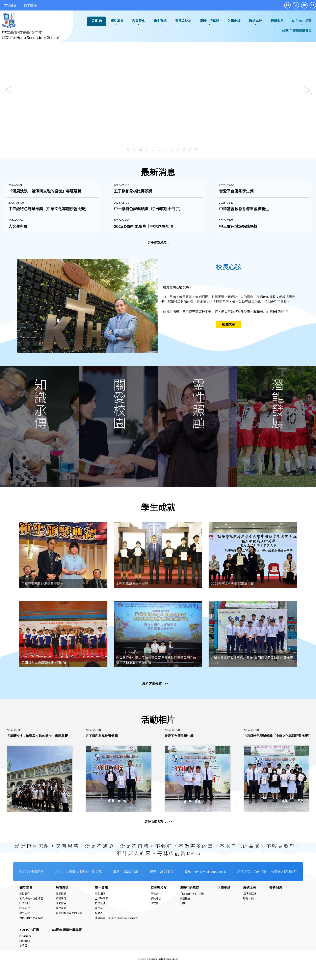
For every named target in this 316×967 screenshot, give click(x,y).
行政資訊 (24, 903)
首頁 (94, 21)
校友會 (154, 903)
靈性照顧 (61, 908)
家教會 (154, 893)
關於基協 (116, 22)
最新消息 (277, 21)
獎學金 (99, 908)
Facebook (24, 940)
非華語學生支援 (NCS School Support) (116, 917)
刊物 (182, 903)
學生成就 (24, 913)
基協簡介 (24, 893)
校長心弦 (24, 908)
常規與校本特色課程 (31, 898)
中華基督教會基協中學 (22, 32)
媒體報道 (185, 898)
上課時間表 (101, 898)
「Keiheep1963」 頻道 (192, 893)
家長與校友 (183, 22)
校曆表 (99, 913)
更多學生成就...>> (155, 703)
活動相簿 (100, 893)
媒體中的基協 (209, 22)
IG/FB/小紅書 (302, 22)
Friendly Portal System (160, 959)
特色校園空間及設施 (31, 917)
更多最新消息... (158, 262)
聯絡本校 (255, 22)
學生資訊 (160, 22)
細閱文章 (228, 344)
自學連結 (100, 903)
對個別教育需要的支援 (69, 913)
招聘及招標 (249, 893)
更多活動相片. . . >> (158, 841)
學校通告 (156, 898)
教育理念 (138, 22)
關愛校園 (61, 893)
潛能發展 (61, 903)
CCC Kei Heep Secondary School (30, 37)
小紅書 (23, 945)
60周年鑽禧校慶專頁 (297, 30)
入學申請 (234, 21)
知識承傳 (61, 898)
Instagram (25, 935)
